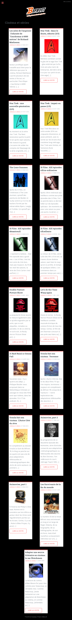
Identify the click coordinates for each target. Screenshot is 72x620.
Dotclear (34, 617)
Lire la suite (18, 92)
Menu (3, 3)
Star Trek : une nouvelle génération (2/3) (19, 106)
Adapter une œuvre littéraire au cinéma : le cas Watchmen (35, 555)
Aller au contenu (67, 1)
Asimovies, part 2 (49, 417)
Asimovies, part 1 (18, 484)
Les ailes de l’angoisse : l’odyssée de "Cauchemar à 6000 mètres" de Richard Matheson (20, 36)
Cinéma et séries (14, 45)
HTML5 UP (44, 617)
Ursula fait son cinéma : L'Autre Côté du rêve (19, 420)
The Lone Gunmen (18, 167)
